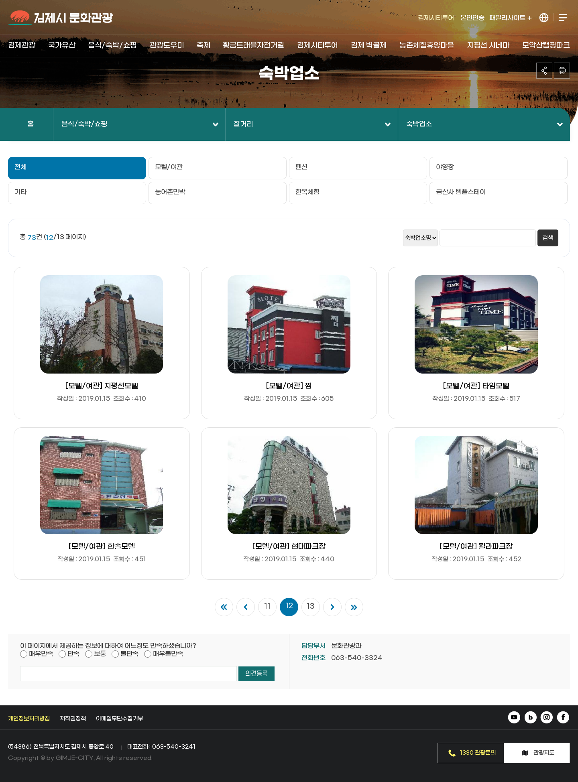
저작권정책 (73, 718)
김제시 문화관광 (61, 18)
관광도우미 (167, 45)
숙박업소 (419, 124)
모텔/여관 (169, 167)
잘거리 (243, 124)
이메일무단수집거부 (119, 718)
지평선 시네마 (488, 45)
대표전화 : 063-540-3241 (161, 746)
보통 (100, 654)
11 (267, 607)
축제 (203, 45)
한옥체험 (307, 192)
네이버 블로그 (531, 718)
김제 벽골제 (369, 45)
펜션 (301, 167)
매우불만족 (168, 654)
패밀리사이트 (510, 18)
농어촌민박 (170, 192)
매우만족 (41, 654)
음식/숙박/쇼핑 (112, 45)
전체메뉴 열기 (562, 18)
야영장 (445, 167)
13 (311, 607)
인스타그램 (547, 718)
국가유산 (61, 45)
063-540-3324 (357, 658)
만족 (73, 654)
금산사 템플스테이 (461, 192)
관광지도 (543, 753)
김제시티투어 (436, 18)
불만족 (129, 654)
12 (289, 606)
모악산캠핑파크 (546, 45)
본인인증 (472, 18)
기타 (20, 192)
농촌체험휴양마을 (426, 45)
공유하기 (544, 71)
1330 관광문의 (478, 753)
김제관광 (21, 45)
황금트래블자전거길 (253, 45)
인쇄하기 (562, 71)
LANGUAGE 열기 (544, 18)
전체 (20, 167)
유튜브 (515, 718)
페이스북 (563, 718)
